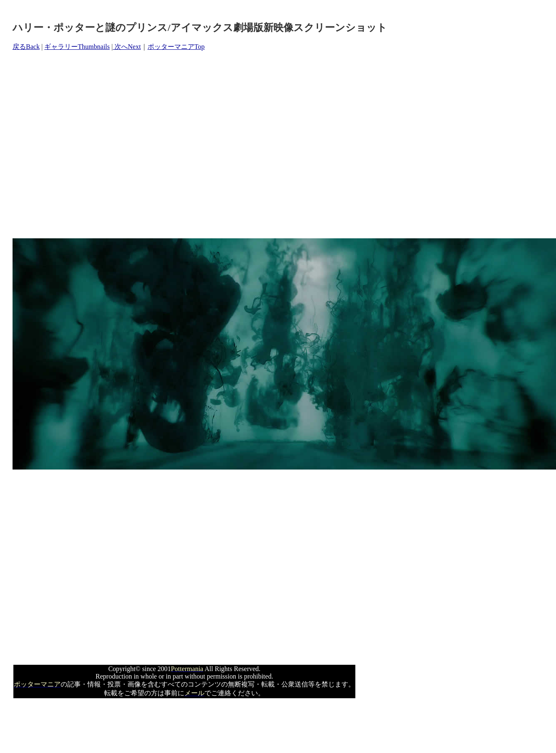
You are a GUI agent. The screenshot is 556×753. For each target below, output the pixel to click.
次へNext (127, 46)
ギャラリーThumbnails (77, 46)
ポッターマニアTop (176, 46)
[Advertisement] (78, 144)
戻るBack (26, 46)
